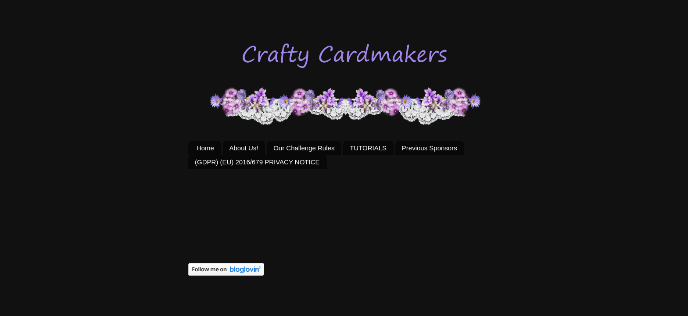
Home (205, 148)
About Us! (243, 148)
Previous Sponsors (429, 148)
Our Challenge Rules (303, 148)
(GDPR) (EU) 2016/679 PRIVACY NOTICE (257, 162)
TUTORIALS (368, 148)
